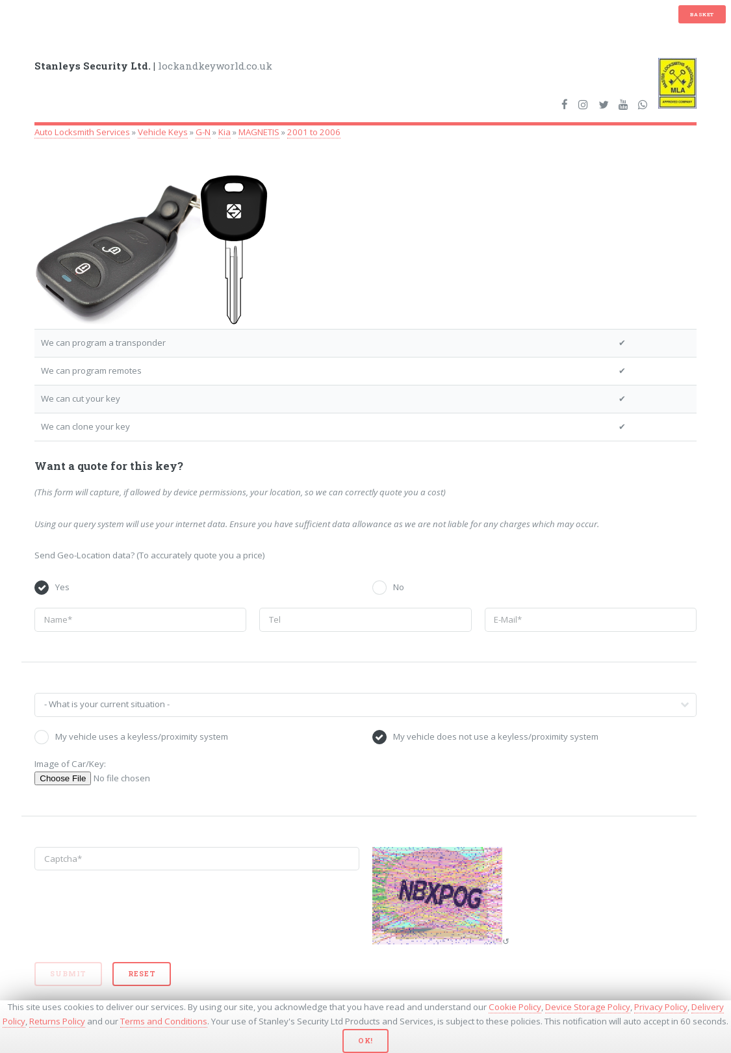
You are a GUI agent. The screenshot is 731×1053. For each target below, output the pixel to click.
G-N (203, 132)
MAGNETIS (258, 132)
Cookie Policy (515, 1007)
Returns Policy (57, 1021)
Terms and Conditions (163, 1021)
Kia (224, 132)
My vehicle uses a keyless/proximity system (141, 736)
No (398, 587)
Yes (62, 587)
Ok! (365, 1040)
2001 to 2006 (313, 132)
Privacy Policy (660, 1007)
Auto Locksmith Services (82, 132)
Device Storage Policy (587, 1007)
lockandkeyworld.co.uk (153, 65)
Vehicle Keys (163, 132)
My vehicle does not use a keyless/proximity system (495, 736)
